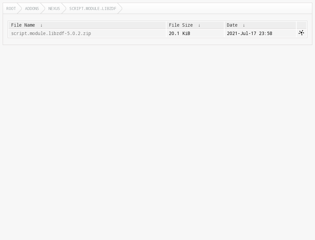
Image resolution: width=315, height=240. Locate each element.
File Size (181, 25)
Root (11, 8)
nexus (54, 8)
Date (232, 25)
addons (32, 8)
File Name (23, 25)
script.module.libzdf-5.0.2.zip (51, 33)
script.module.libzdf (92, 8)
